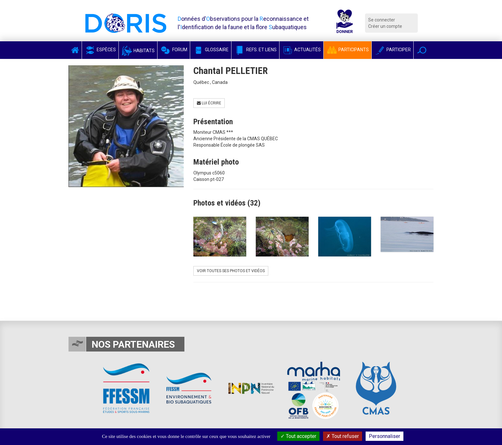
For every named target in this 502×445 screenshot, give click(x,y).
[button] (422, 50)
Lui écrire (209, 103)
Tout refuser (342, 436)
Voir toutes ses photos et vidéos (231, 271)
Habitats (138, 50)
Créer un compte (385, 26)
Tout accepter (298, 436)
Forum (173, 49)
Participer (392, 49)
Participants (347, 49)
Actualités (301, 49)
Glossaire (211, 49)
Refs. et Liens (255, 49)
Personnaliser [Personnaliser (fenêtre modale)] (384, 436)
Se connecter (381, 19)
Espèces (100, 49)
